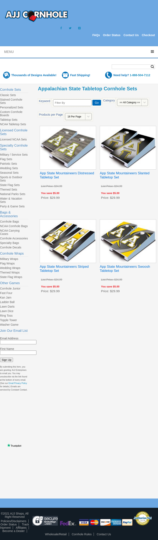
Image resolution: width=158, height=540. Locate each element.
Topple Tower (8, 320)
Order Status (111, 35)
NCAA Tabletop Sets (13, 124)
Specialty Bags (9, 243)
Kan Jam (5, 297)
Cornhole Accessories (14, 238)
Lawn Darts (7, 306)
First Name (7, 348)
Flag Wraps (7, 263)
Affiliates (21, 527)
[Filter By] (72, 102)
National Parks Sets (12, 194)
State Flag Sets (10, 185)
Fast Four (6, 293)
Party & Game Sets (12, 206)
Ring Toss (6, 315)
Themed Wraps (10, 272)
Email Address (9, 338)
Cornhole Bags (9, 221)
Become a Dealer (13, 531)
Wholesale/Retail (56, 534)
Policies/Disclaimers (13, 521)
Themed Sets (8, 189)
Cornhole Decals (10, 247)
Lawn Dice (6, 311)
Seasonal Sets (9, 172)
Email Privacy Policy (17, 383)
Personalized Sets (11, 107)
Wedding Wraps (10, 268)
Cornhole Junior (10, 288)
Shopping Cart (19, 67)
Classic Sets (8, 95)
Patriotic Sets (8, 163)
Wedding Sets (9, 168)
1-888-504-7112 (140, 75)
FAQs (96, 35)
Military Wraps (9, 259)
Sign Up (6, 359)
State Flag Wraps (11, 277)
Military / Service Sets (14, 154)
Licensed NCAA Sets (13, 139)
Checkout (148, 35)
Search (152, 66)
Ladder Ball (7, 302)
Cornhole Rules (82, 534)
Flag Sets (6, 159)
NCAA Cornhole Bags (14, 226)
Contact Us (131, 35)
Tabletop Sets (8, 119)
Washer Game (9, 324)
